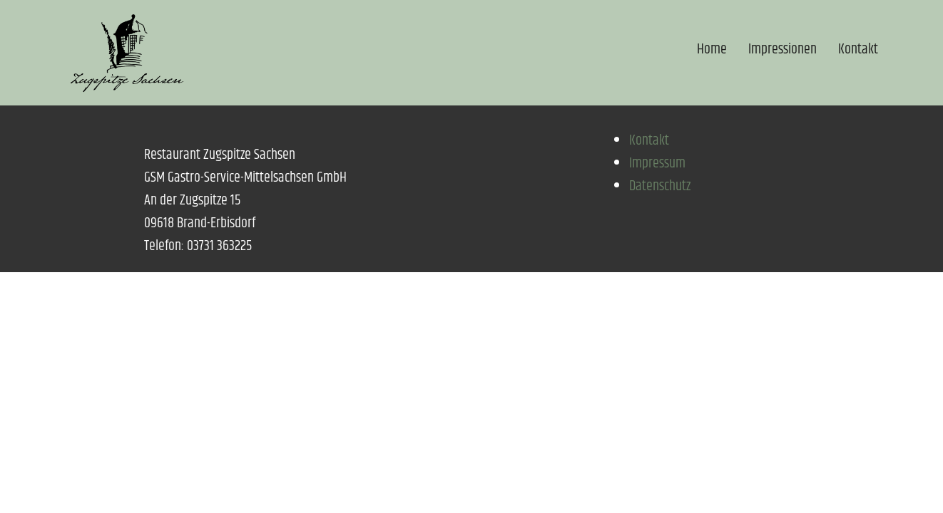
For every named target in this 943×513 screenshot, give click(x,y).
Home (712, 49)
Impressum (657, 163)
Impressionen (782, 49)
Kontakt (858, 49)
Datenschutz (659, 186)
